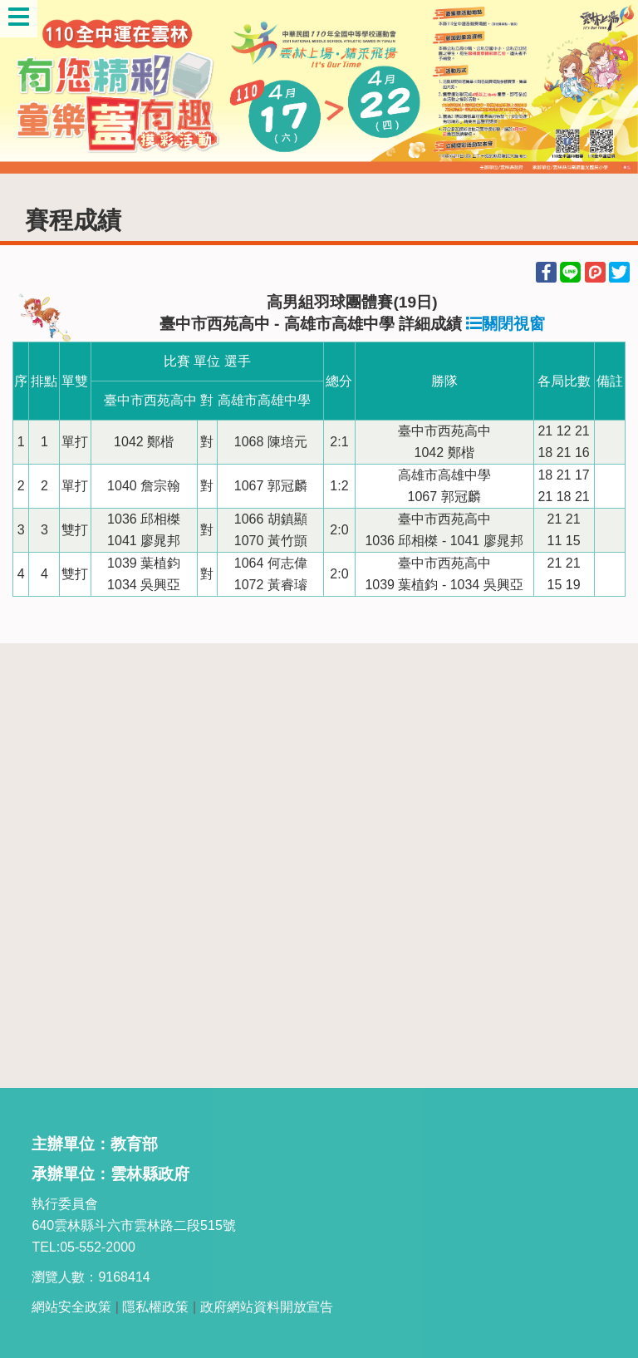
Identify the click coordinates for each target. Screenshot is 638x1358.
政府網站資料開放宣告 (266, 1307)
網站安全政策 (71, 1307)
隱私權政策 (155, 1307)
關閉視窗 (505, 323)
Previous (29, 87)
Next (609, 87)
